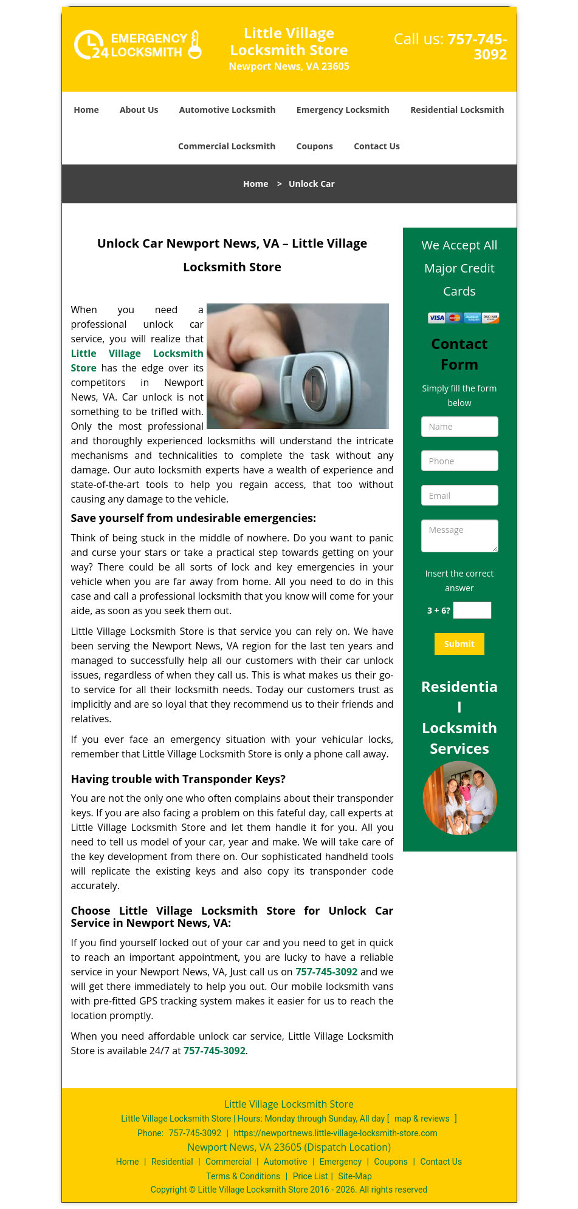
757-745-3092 (477, 46)
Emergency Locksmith (343, 109)
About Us (139, 109)
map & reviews (423, 1118)
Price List (310, 1176)
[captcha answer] (472, 610)
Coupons (315, 146)
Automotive (286, 1162)
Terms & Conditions (243, 1176)
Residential (172, 1162)
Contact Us (377, 146)
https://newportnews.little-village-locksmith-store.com (335, 1133)
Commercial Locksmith (226, 146)
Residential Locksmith (457, 109)
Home (86, 109)
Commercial (228, 1162)
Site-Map (355, 1176)
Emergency (341, 1162)
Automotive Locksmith (227, 109)
